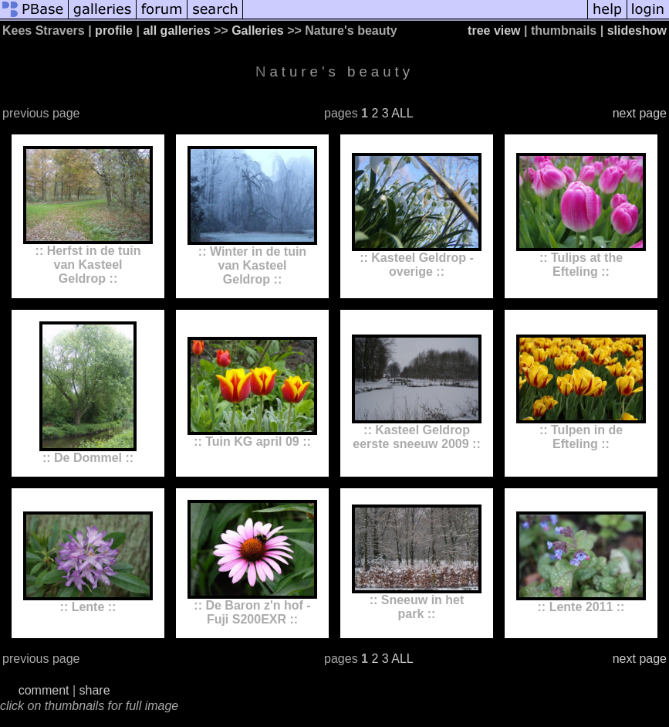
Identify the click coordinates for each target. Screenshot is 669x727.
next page (640, 113)
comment (44, 690)
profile (114, 30)
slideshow (637, 30)
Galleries (257, 30)
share (94, 690)
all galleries (176, 30)
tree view (494, 30)
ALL (402, 113)
